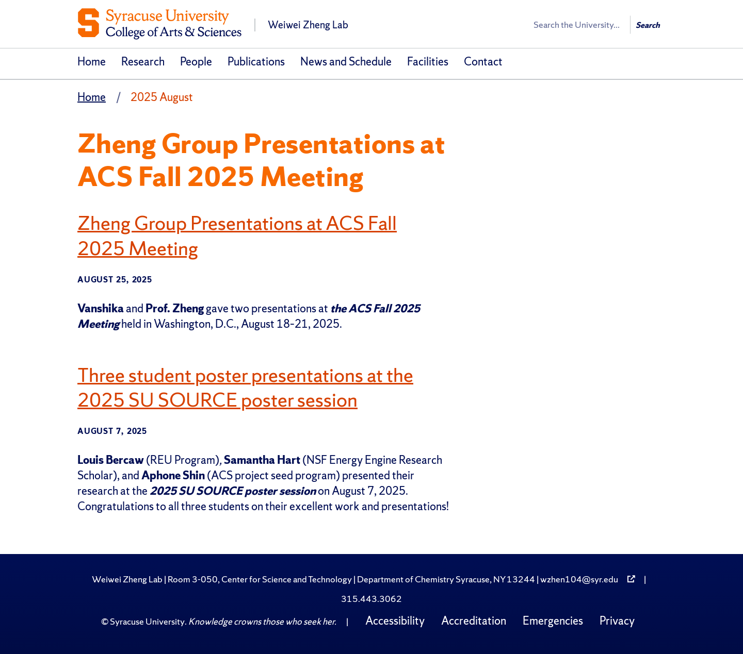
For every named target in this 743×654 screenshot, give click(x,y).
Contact (483, 61)
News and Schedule (346, 61)
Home (91, 61)
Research (143, 61)
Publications (256, 61)
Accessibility (395, 620)
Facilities (427, 61)
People (196, 61)
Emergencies (553, 620)
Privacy (617, 620)
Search (648, 25)
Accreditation (473, 620)
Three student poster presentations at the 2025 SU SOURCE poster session (250, 387)
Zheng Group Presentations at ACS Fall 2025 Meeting (240, 235)
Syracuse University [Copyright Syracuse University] (147, 621)
